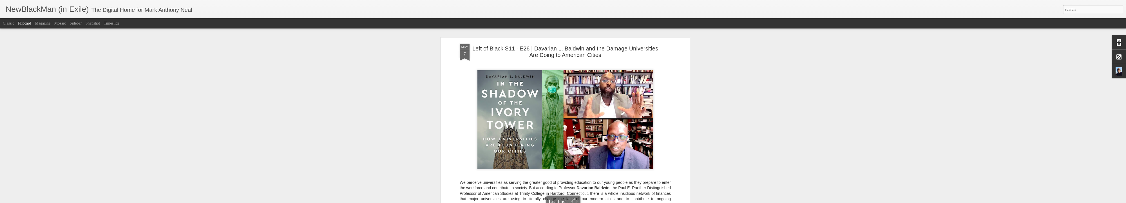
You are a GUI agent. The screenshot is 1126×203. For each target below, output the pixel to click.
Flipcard (24, 23)
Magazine (42, 23)
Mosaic (60, 23)
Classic (8, 23)
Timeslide (112, 23)
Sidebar (76, 23)
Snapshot (93, 23)
